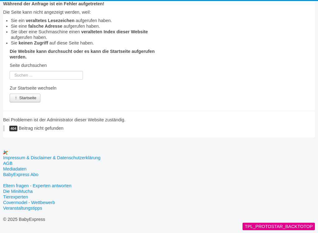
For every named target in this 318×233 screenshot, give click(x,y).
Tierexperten (15, 196)
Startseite (25, 98)
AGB (7, 163)
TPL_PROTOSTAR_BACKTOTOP (279, 226)
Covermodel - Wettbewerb (29, 202)
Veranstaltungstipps (22, 208)
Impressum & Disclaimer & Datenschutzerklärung (52, 157)
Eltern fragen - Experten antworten (37, 185)
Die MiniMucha (18, 191)
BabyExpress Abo (21, 174)
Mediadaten (14, 168)
